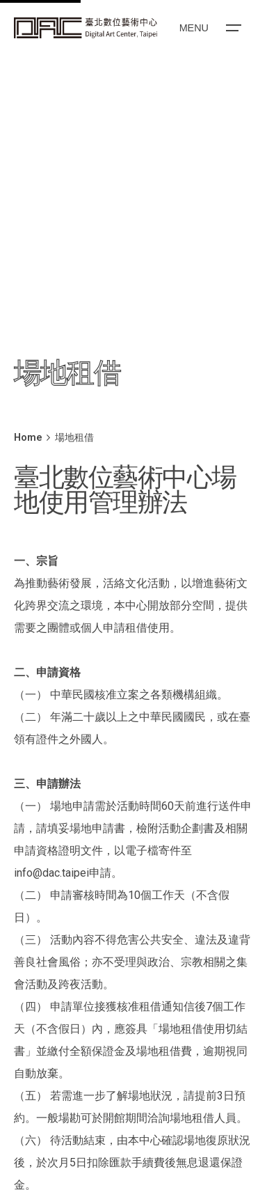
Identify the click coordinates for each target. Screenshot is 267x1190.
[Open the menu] (209, 27)
